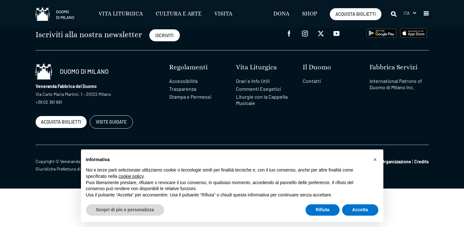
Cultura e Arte (179, 14)
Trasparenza (182, 89)
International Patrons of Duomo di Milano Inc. (395, 84)
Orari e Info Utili (253, 81)
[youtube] (336, 33)
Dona (281, 14)
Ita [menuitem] (407, 13)
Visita (223, 14)
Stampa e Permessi (190, 97)
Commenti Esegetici (258, 89)
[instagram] (305, 33)
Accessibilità (183, 81)
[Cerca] (394, 14)
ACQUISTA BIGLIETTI (355, 14)
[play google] (381, 32)
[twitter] (321, 33)
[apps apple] (413, 32)
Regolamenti (188, 67)
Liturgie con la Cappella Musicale (262, 100)
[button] (426, 13)
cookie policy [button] (130, 176)
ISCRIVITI (164, 35)
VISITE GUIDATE (111, 122)
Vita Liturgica (121, 14)
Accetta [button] (360, 209)
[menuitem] (409, 13)
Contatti (312, 81)
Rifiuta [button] (322, 209)
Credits (421, 161)
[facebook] (289, 33)
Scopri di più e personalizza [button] (125, 209)
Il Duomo (317, 67)
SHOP (309, 14)
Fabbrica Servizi (393, 67)
